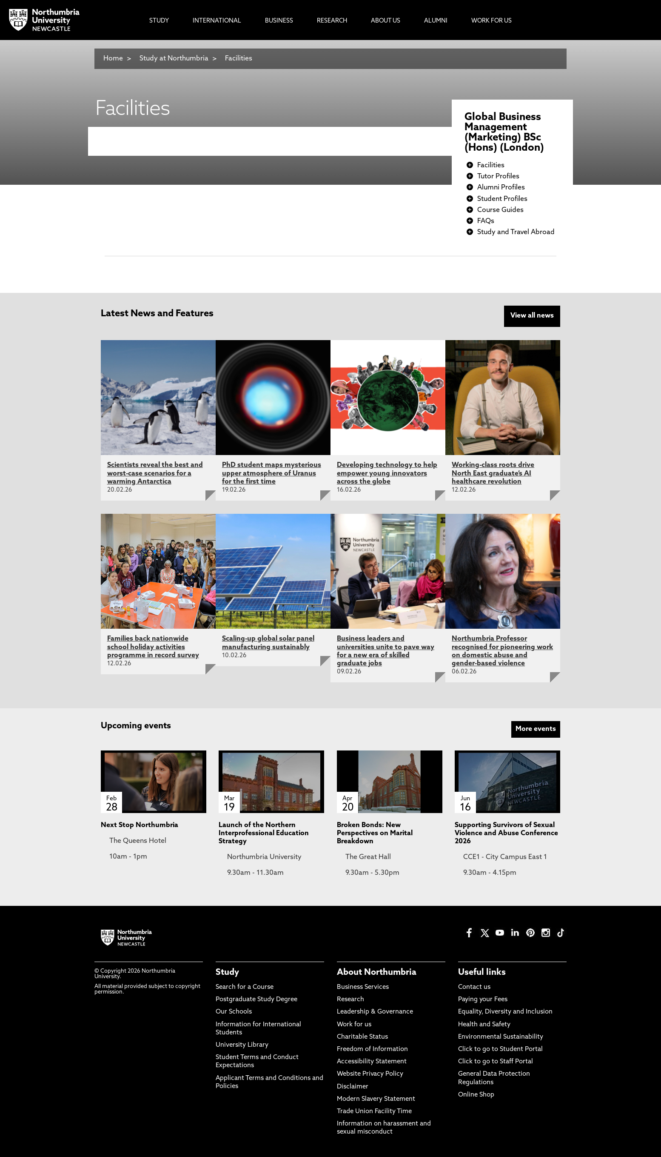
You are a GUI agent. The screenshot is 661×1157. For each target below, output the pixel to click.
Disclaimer (352, 1086)
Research (350, 999)
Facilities (238, 58)
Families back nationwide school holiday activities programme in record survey (153, 646)
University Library (242, 1044)
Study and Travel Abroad (516, 232)
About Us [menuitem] (385, 21)
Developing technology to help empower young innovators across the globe (387, 472)
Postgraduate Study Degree (256, 999)
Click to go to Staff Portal (495, 1061)
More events (536, 728)
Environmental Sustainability (500, 1036)
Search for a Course (245, 986)
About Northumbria (376, 972)
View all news (532, 315)
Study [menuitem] (159, 21)
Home (113, 58)
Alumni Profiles (501, 187)
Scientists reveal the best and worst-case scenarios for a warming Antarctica (155, 472)
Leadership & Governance (375, 1011)
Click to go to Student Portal (500, 1048)
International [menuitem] (217, 21)
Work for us (354, 1024)
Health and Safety (484, 1024)
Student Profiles (502, 199)
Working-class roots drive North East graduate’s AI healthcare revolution (493, 472)
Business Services (363, 986)
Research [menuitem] (332, 21)
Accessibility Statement (372, 1061)
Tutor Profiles (498, 176)
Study (227, 972)
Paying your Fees (482, 999)
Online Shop (476, 1094)
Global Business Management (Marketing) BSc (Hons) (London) (504, 132)
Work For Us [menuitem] (491, 21)
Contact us (474, 986)
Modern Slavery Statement (376, 1098)
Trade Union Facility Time (374, 1111)
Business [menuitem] (279, 21)
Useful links (482, 972)
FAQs (485, 221)
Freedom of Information (372, 1048)
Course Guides (500, 210)
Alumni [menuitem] (435, 21)
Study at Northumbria (174, 58)
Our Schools (234, 1011)
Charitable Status (362, 1036)
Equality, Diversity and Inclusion (505, 1011)
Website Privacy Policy (370, 1074)
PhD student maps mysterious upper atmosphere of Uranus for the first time (271, 472)
